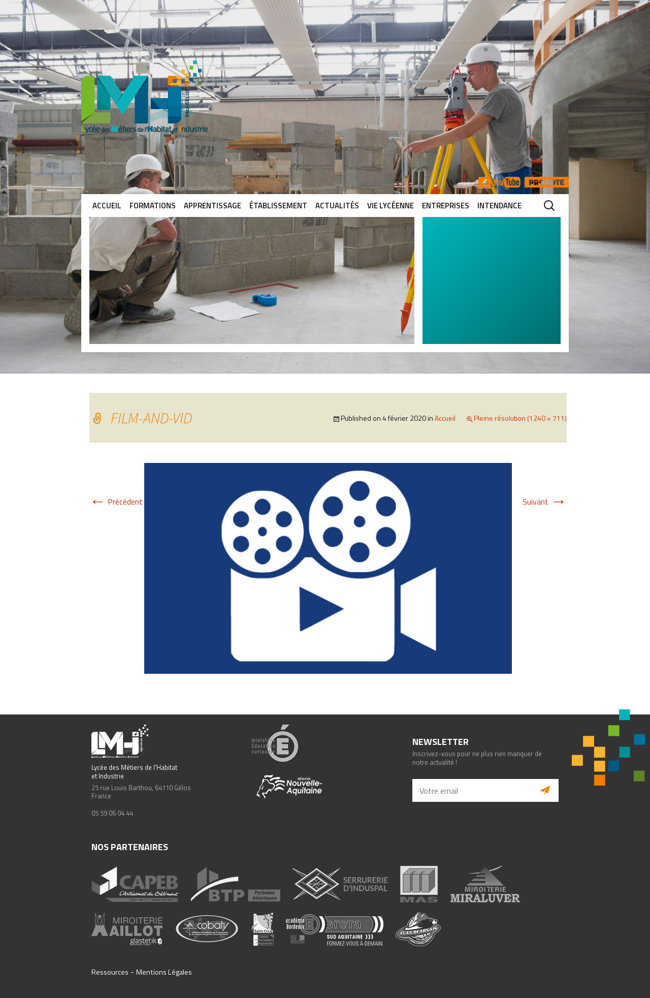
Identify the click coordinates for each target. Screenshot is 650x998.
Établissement (278, 205)
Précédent (116, 501)
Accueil (106, 205)
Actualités (337, 205)
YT (507, 182)
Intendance (499, 205)
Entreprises (445, 205)
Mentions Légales (164, 972)
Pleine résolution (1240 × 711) (520, 418)
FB (483, 182)
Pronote (547, 182)
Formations (152, 205)
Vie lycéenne (390, 205)
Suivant (545, 501)
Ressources (109, 972)
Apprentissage (212, 205)
